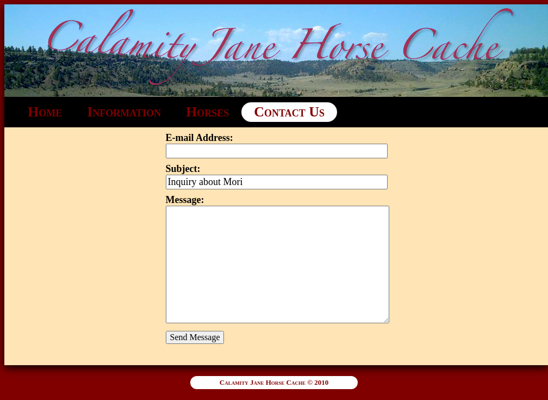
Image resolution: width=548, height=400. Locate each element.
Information (124, 112)
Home (45, 112)
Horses (207, 112)
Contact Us (289, 112)
